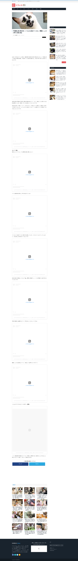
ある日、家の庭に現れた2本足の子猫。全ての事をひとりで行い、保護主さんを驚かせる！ (17, 532)
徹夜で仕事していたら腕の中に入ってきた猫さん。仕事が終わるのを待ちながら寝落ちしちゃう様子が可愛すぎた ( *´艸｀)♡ (61, 72)
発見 (36, 8)
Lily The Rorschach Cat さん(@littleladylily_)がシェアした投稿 (23, 146)
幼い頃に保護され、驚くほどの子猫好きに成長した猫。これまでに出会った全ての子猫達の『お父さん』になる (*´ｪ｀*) (29, 1)
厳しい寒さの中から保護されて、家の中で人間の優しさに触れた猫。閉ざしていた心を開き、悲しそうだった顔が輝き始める (61, 57)
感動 (40, 8)
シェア (21, 463)
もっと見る (63, 62)
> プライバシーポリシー (53, 549)
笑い (24, 8)
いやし (28, 8)
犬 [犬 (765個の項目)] (52, 545)
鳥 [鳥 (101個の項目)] (62, 545)
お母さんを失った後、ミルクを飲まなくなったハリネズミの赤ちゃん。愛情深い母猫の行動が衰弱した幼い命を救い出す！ (61, 45)
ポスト (38, 463)
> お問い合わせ (52, 550)
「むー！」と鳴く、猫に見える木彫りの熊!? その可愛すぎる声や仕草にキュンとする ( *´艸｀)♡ (61, 51)
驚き (32, 8)
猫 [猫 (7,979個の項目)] (54, 545)
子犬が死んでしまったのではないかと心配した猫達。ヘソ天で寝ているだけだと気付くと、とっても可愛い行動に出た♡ (61, 97)
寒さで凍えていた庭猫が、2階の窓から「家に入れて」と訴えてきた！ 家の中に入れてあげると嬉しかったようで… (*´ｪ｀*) (61, 91)
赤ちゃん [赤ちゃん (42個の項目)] (60, 545)
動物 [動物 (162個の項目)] (50, 545)
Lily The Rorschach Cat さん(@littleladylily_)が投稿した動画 (25, 452)
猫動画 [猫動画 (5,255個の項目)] (57, 545)
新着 (14, 8)
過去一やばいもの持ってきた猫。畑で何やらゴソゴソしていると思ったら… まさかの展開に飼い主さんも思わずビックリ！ (61, 38)
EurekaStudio (18, 559)
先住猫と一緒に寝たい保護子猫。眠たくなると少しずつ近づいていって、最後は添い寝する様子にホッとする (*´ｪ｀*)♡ (61, 78)
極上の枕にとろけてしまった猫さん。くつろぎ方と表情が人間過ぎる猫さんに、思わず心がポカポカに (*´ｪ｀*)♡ (61, 84)
